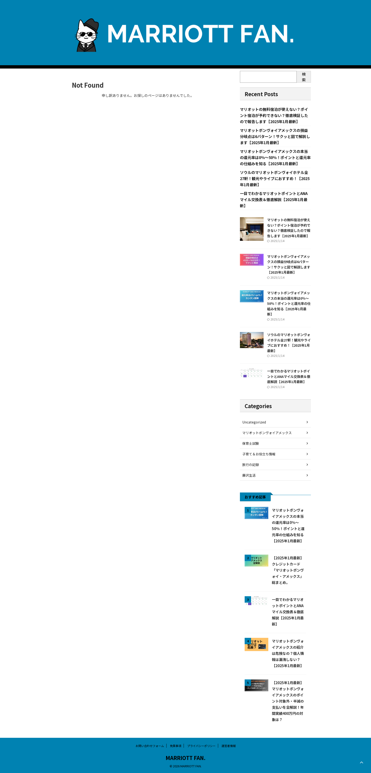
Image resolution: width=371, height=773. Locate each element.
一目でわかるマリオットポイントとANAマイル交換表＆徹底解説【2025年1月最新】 (274, 199)
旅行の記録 (250, 464)
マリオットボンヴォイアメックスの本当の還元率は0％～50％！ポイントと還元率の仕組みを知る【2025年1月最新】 (275, 157)
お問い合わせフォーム (150, 746)
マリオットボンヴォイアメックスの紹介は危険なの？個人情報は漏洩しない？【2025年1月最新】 (288, 653)
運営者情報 (228, 746)
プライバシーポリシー (201, 746)
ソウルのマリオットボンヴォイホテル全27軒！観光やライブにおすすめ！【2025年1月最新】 (274, 178)
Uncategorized (254, 422)
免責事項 (175, 746)
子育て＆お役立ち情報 (258, 454)
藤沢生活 (249, 475)
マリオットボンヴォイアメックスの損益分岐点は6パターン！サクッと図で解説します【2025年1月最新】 (275, 136)
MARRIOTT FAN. (186, 757)
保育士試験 (250, 443)
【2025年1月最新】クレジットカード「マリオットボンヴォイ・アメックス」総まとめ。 (288, 570)
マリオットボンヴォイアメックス (267, 432)
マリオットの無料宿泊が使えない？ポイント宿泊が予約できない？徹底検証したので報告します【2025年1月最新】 (274, 115)
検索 (304, 76)
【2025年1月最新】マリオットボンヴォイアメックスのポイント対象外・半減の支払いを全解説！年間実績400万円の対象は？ (288, 701)
